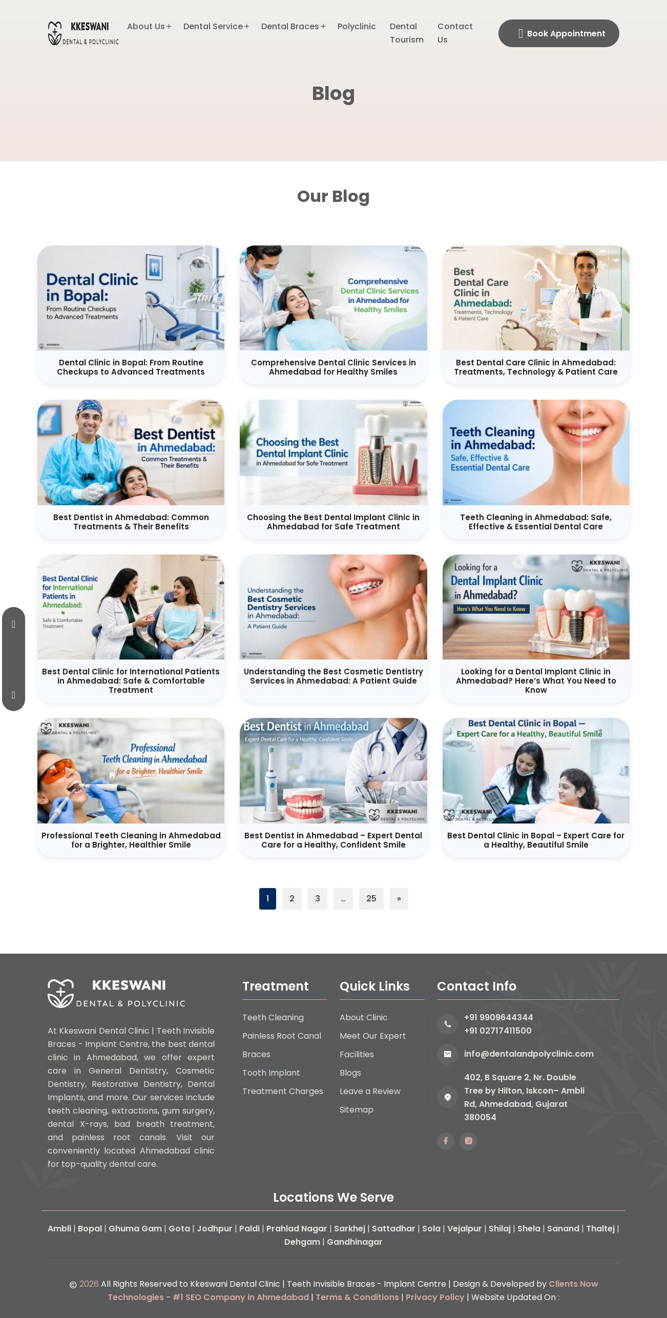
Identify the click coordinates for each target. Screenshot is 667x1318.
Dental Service (213, 26)
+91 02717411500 (498, 1031)
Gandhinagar (355, 1242)
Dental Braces (290, 26)
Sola (431, 1228)
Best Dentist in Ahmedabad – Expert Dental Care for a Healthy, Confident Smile (333, 840)
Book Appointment (562, 33)
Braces (256, 1054)
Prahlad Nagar (296, 1228)
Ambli (59, 1228)
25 (371, 898)
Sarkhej (349, 1228)
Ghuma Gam (135, 1228)
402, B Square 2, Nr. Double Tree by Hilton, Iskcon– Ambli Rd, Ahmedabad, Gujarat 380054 (524, 1097)
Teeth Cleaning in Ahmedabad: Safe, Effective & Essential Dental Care (536, 522)
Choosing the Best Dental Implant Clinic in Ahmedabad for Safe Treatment (333, 522)
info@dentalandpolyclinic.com (529, 1054)
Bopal (90, 1228)
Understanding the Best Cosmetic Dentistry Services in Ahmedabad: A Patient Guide (333, 676)
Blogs (350, 1073)
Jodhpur (215, 1228)
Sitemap (356, 1110)
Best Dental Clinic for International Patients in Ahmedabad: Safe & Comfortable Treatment (131, 680)
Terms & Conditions (357, 1297)
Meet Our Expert (373, 1036)
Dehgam (302, 1242)
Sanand (563, 1228)
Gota (179, 1228)
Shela (528, 1228)
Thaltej (600, 1228)
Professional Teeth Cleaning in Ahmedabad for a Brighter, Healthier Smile (131, 840)
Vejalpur (464, 1228)
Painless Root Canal (281, 1036)
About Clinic (364, 1017)
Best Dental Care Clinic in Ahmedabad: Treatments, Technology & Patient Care (536, 367)
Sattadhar (393, 1228)
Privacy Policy (435, 1297)
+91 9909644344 (498, 1017)
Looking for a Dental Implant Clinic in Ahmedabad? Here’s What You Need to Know (536, 680)
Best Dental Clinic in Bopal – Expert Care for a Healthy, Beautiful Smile (535, 840)
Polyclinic (357, 26)
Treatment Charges (282, 1091)
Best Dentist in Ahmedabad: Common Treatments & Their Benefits (131, 522)
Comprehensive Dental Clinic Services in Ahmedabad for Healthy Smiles (333, 367)
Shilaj (500, 1228)
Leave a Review (370, 1091)
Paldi (249, 1228)
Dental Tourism (407, 33)
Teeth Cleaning (273, 1017)
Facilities (357, 1054)
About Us (146, 26)
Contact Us (455, 33)
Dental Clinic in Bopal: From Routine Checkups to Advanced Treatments (131, 367)
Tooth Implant (271, 1073)
